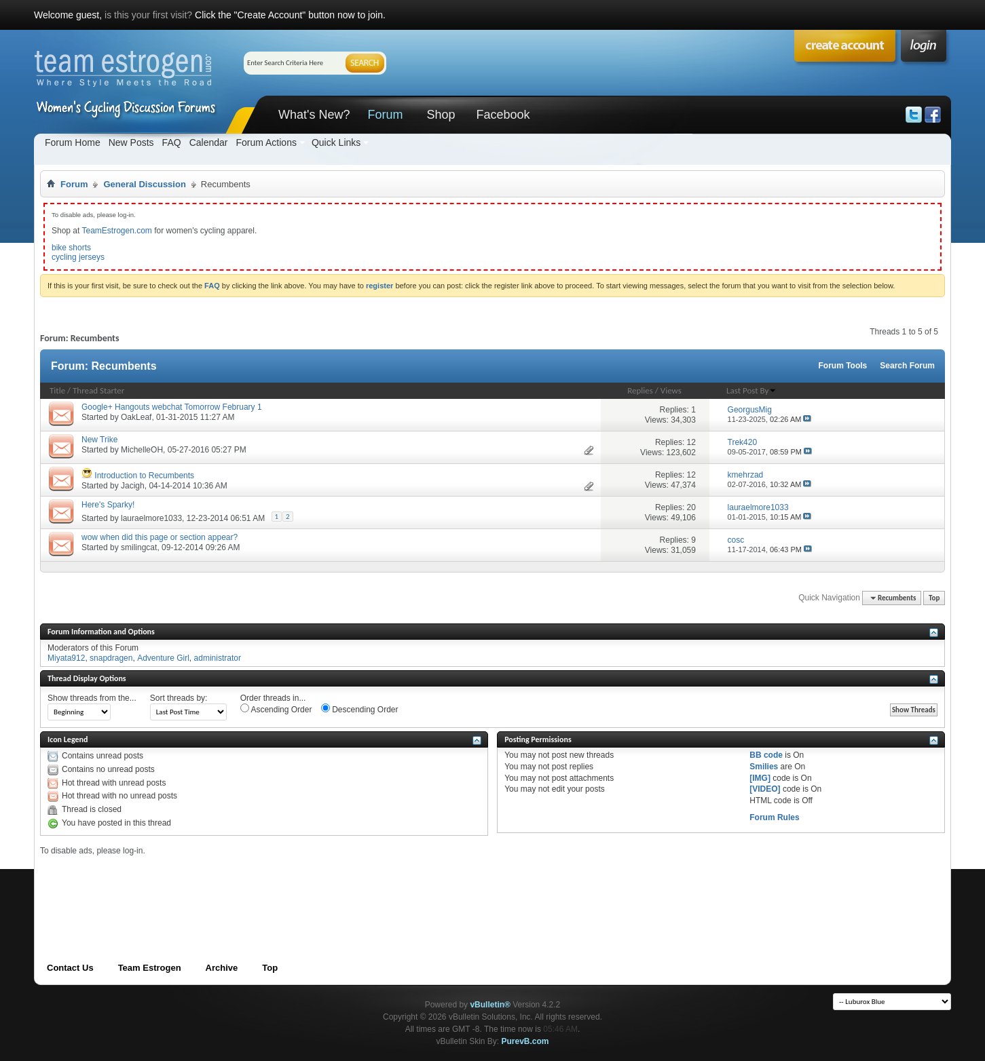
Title (57, 390)
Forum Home (72, 142)
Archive (222, 968)
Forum (385, 114)
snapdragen (111, 658)
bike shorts (71, 247)
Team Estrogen (149, 968)
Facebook (502, 114)
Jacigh (133, 485)
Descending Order (359, 708)
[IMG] (759, 778)
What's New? (314, 114)
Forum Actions (266, 142)
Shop (440, 114)
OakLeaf (136, 417)
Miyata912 (66, 658)
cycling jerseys (78, 257)
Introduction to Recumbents (144, 475)
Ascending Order (276, 708)
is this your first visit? (148, 14)
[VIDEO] (764, 789)
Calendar (208, 142)
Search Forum (907, 365)
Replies (640, 390)
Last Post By (751, 390)
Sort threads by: (179, 698)
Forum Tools (843, 365)
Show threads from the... (92, 698)
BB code (766, 755)
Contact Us (70, 968)
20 (691, 507)
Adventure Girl (163, 658)
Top (934, 598)
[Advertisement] (287, 886)
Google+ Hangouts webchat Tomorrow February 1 (171, 407)
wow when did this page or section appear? (159, 537)
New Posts (131, 142)
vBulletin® (490, 1004)
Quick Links (336, 142)
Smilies (763, 766)
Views (671, 390)
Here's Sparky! (107, 504)
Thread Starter (98, 390)
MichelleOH (142, 450)
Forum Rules (774, 817)
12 (691, 442)
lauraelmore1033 (151, 518)
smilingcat (139, 547)
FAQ (171, 142)
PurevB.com (525, 1041)
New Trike (99, 439)
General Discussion (144, 184)
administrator (217, 658)
